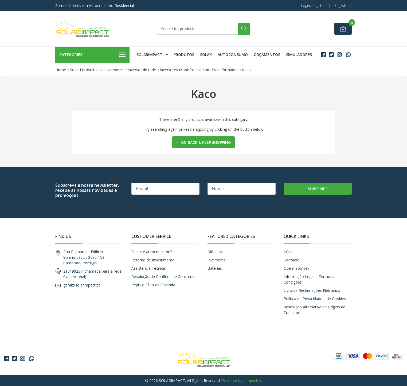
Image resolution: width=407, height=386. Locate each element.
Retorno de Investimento (153, 259)
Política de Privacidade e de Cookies (315, 298)
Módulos (215, 251)
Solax (206, 54)
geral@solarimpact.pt (81, 285)
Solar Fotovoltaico (86, 69)
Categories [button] (92, 55)
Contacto (292, 259)
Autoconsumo (233, 54)
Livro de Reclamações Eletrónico (312, 290)
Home (60, 69)
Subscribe (318, 188)
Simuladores (299, 54)
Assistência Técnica (148, 268)
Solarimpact (149, 54)
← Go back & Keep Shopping (203, 142)
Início (288, 251)
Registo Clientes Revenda (153, 284)
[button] (343, 5)
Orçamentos (267, 54)
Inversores (114, 69)
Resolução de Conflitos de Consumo (163, 276)
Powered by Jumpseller (241, 380)
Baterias (215, 268)
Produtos (184, 54)
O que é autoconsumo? (151, 251)
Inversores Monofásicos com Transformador (199, 69)
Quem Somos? (296, 268)
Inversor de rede (142, 69)
